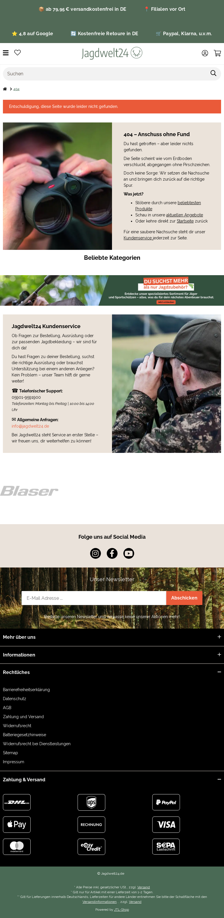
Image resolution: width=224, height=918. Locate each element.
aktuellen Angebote (184, 215)
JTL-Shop (121, 910)
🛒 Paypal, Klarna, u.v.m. (184, 33)
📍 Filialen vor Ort (164, 9)
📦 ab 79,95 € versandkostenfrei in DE (82, 9)
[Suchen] (104, 74)
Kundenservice (138, 238)
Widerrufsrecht (17, 725)
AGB (7, 707)
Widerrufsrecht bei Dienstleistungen (37, 743)
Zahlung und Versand (23, 716)
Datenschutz (14, 698)
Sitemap (10, 752)
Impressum (13, 761)
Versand (143, 887)
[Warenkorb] (217, 53)
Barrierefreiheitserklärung (26, 689)
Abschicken (184, 598)
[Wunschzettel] (17, 53)
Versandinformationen (100, 902)
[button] (205, 53)
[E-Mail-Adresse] (94, 598)
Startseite (185, 221)
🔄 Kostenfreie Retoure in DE (104, 33)
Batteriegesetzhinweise (24, 734)
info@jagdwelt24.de (30, 426)
